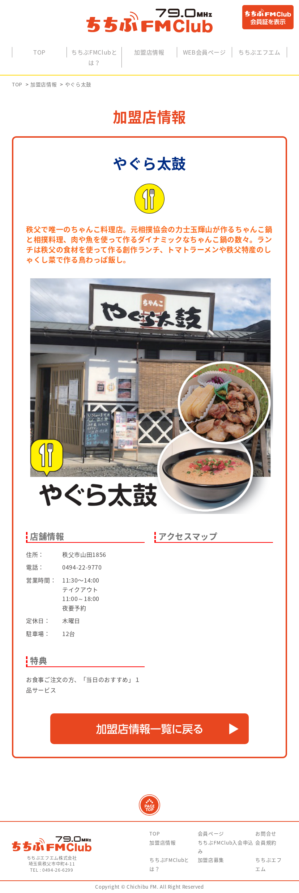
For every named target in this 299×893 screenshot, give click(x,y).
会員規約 (266, 843)
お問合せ (266, 834)
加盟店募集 (211, 861)
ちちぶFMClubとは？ (94, 58)
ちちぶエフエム (259, 53)
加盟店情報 (149, 53)
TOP (39, 53)
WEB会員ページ (204, 53)
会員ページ (211, 834)
